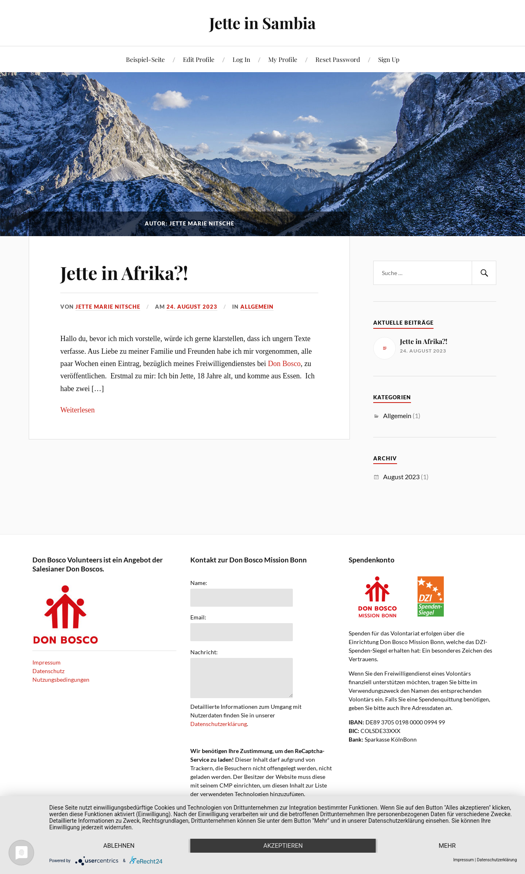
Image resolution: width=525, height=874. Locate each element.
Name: (198, 583)
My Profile (282, 59)
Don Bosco (284, 364)
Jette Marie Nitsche (107, 306)
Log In (241, 59)
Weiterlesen (77, 410)
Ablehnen (119, 845)
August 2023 (401, 476)
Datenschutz (48, 670)
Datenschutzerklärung (218, 723)
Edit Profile (199, 59)
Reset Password (337, 59)
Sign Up (388, 59)
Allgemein (257, 306)
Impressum (46, 662)
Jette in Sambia (262, 22)
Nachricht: (204, 652)
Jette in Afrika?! (124, 272)
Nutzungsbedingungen (60, 679)
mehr (447, 845)
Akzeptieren (283, 845)
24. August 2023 (192, 306)
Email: (198, 617)
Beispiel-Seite (145, 59)
